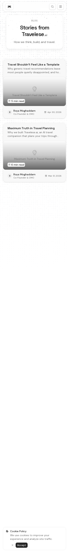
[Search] (52, 6)
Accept (21, 545)
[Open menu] (60, 6)
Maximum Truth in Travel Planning (31, 128)
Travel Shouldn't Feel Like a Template (33, 64)
